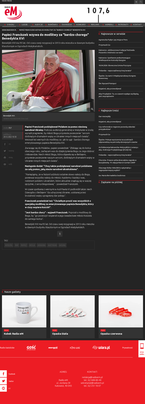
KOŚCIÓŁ (8, 245)
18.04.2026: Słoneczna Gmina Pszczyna (115, 65)
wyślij (10, 164)
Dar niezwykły (105, 116)
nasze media (7, 1)
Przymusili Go (104, 45)
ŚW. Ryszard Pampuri (107, 83)
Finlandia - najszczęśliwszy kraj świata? (115, 71)
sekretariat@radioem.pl (92, 383)
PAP (16, 245)
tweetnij (11, 151)
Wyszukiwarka (141, 2)
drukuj (11, 157)
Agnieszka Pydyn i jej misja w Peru (113, 40)
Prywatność (127, 348)
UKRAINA (41, 245)
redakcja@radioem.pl (92, 377)
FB (10, 144)
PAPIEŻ (24, 245)
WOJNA (62, 245)
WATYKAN (52, 245)
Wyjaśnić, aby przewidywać (110, 89)
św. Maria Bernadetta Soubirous (112, 175)
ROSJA (32, 245)
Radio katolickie (7, 348)
